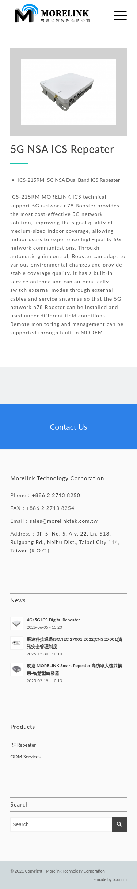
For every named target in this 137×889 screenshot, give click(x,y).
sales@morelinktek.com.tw (64, 521)
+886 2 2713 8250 (56, 495)
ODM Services (25, 757)
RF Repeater (23, 745)
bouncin (120, 879)
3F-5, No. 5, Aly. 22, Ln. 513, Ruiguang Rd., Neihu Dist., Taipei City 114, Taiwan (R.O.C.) (65, 542)
